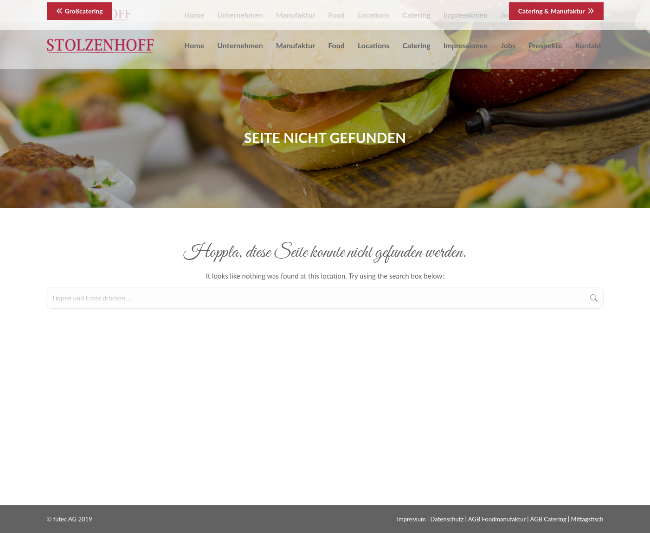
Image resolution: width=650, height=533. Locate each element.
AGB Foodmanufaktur (497, 519)
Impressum (411, 519)
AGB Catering (548, 519)
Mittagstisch (587, 519)
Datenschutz (447, 519)
